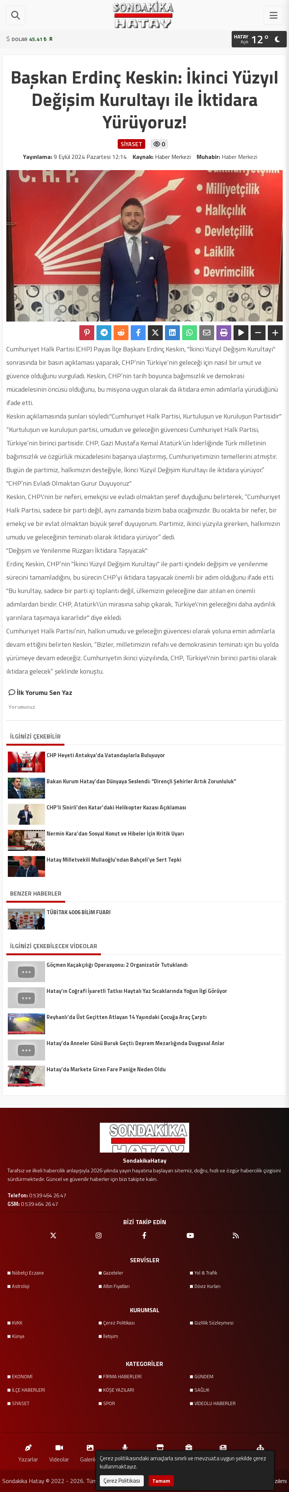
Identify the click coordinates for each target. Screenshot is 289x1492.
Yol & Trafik (205, 1272)
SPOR (109, 1403)
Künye (18, 1336)
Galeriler (90, 1451)
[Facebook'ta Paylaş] (138, 332)
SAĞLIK (201, 1390)
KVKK (17, 1322)
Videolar (59, 1451)
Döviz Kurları (207, 1286)
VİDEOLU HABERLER (215, 1403)
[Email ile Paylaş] (206, 332)
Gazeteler (113, 1272)
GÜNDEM (203, 1376)
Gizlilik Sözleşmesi (214, 1322)
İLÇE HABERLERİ (28, 1390)
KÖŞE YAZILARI (118, 1390)
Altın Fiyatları (116, 1286)
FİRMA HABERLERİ (122, 1376)
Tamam (161, 1481)
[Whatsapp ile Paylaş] (189, 332)
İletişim (110, 1336)
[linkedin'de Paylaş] (172, 332)
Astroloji (20, 1286)
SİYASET (20, 1403)
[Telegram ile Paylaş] (103, 332)
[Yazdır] (223, 332)
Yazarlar (28, 1451)
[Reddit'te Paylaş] (121, 332)
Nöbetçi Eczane (28, 1272)
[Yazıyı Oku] (241, 332)
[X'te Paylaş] (155, 332)
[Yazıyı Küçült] (258, 332)
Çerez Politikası (119, 1322)
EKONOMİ (22, 1376)
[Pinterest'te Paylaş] (86, 332)
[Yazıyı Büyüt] (275, 332)
